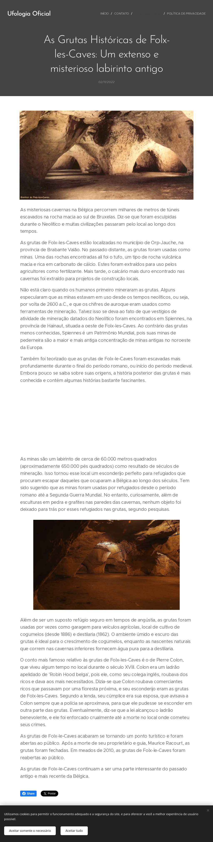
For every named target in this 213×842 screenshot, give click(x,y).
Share (28, 793)
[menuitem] (105, 13)
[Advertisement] (106, 420)
